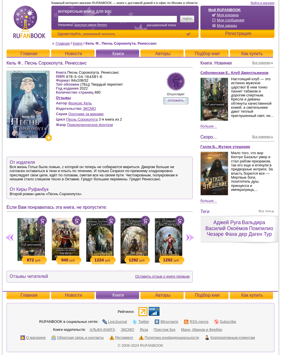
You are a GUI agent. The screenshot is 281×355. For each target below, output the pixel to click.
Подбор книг (207, 53)
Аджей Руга (227, 222)
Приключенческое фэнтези (90, 125)
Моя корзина (228, 15)
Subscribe (225, 321)
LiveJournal (114, 321)
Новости (73, 53)
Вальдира (253, 222)
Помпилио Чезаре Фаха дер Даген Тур (240, 231)
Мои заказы (227, 25)
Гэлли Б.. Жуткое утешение (225, 147)
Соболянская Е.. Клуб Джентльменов (234, 73)
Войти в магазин (262, 3)
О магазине (33, 337)
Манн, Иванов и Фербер (201, 329)
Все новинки (261, 62)
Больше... (208, 126)
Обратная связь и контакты (77, 337)
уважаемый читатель (99, 34)
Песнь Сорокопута (82, 119)
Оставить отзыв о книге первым (162, 276)
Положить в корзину (42, 220)
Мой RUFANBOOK (224, 10)
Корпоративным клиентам (230, 337)
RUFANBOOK (29, 22)
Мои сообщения (230, 20)
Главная (63, 43)
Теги (204, 211)
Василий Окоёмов (226, 228)
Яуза (144, 329)
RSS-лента (196, 321)
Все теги (265, 211)
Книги (77, 43)
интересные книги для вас (85, 11)
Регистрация (238, 33)
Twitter (141, 321)
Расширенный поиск (161, 25)
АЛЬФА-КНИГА (102, 329)
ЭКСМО (89, 108)
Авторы (163, 53)
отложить (176, 100)
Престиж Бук (164, 329)
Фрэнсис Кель (80, 103)
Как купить (252, 53)
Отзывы (63, 98)
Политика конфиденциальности (169, 337)
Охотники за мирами (86, 114)
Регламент (121, 337)
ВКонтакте (166, 321)
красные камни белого (90, 24)
